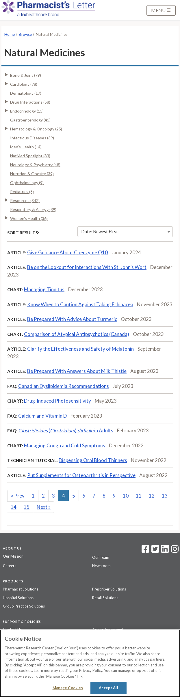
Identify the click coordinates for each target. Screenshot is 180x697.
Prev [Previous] (18, 496)
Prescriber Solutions (109, 589)
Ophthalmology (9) (27, 182)
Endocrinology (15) (27, 111)
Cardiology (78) (23, 84)
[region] (90, 663)
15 (26, 507)
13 (165, 496)
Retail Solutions (105, 597)
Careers (9, 565)
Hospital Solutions (18, 597)
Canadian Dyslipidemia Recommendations (63, 386)
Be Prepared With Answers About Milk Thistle (77, 371)
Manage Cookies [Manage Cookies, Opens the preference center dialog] (68, 687)
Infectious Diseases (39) (32, 137)
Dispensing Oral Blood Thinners (93, 460)
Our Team (100, 557)
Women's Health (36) (29, 218)
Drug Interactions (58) (30, 102)
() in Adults (65, 430)
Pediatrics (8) (22, 191)
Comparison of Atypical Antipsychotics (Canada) (76, 334)
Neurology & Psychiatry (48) (35, 164)
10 (126, 496)
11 (139, 496)
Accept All (108, 687)
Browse (25, 34)
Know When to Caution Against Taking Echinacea (80, 304)
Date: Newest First (125, 231)
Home (9, 34)
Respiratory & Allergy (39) (33, 209)
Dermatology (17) (25, 93)
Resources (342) (25, 200)
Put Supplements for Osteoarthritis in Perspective (81, 475)
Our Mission (13, 556)
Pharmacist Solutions (20, 589)
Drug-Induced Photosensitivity (57, 401)
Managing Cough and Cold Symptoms (64, 445)
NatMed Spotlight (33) (30, 155)
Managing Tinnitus (44, 289)
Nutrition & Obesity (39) (32, 173)
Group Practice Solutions (24, 606)
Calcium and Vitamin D (42, 416)
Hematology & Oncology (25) (36, 128)
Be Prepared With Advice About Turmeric (72, 319)
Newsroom (101, 565)
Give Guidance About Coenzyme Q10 (67, 252)
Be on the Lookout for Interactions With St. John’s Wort (86, 267)
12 (152, 496)
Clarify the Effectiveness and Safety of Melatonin (80, 349)
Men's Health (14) (26, 146)
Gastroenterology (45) (30, 119)
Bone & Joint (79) (25, 75)
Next (44, 507)
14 (13, 507)
